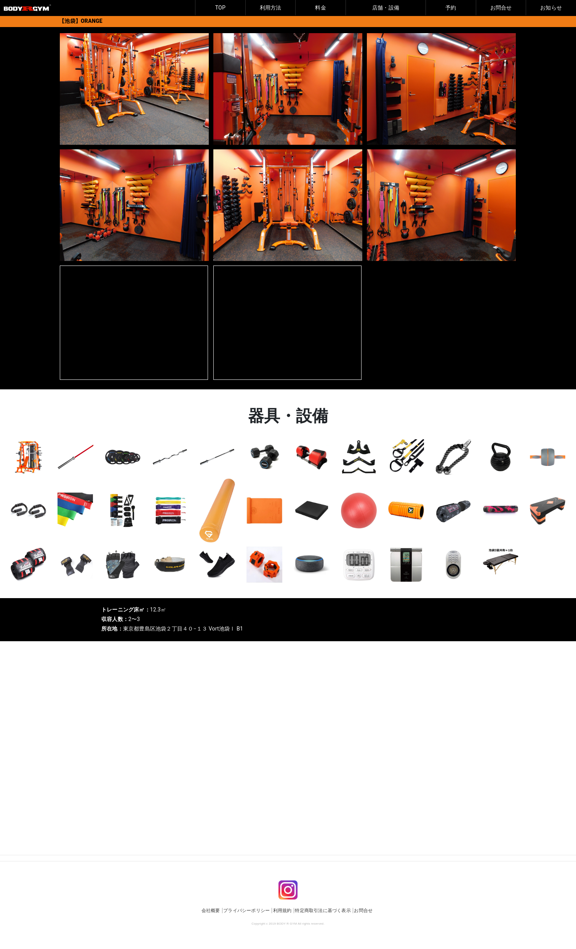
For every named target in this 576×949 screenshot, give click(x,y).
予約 (450, 8)
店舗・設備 (385, 8)
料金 (320, 8)
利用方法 (271, 8)
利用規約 (282, 910)
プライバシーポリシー (246, 910)
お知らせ (551, 8)
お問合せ (501, 8)
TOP (220, 8)
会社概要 (211, 910)
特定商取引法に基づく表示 (322, 910)
